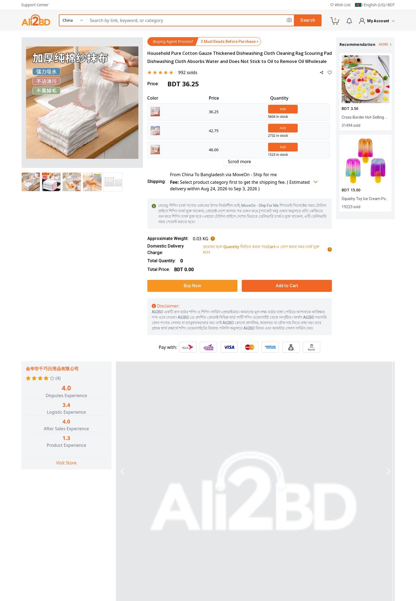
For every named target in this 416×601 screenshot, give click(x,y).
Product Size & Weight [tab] (263, 489)
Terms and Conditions (230, 554)
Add (283, 109)
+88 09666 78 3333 (50, 593)
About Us (135, 548)
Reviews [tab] (220, 489)
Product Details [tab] (144, 488)
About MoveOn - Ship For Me (155, 554)
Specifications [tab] (186, 489)
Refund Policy (222, 567)
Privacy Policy (222, 561)
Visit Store (66, 463)
